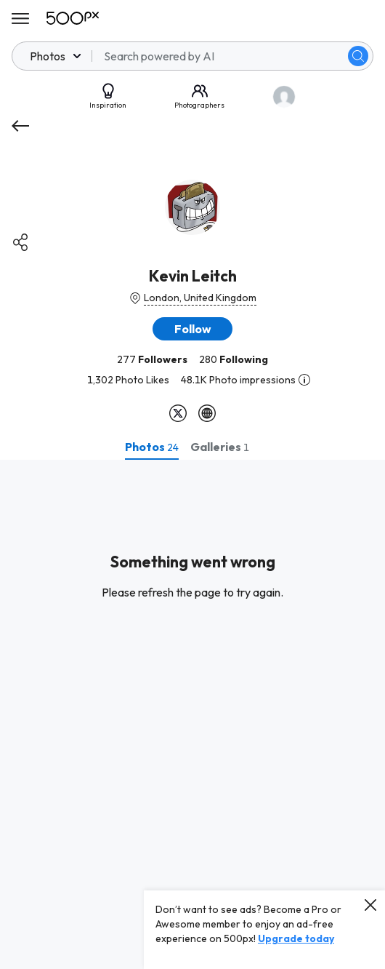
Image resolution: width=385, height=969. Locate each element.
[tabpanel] (192, 714)
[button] (192, 328)
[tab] (152, 447)
